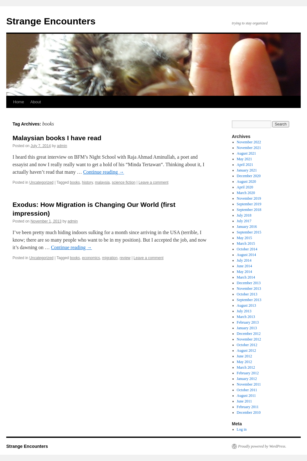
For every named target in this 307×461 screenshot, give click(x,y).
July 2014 (244, 260)
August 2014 (246, 255)
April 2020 (245, 187)
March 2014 (246, 277)
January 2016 (247, 226)
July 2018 (244, 215)
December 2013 (249, 283)
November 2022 (249, 142)
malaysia (102, 182)
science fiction (123, 182)
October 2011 (247, 390)
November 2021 (249, 148)
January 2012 (247, 378)
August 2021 (246, 153)
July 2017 (244, 221)
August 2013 (246, 305)
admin (62, 146)
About (35, 102)
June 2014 (244, 266)
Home (18, 102)
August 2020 (246, 181)
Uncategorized (41, 182)
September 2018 (249, 209)
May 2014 (244, 271)
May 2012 (244, 362)
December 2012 (249, 333)
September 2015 (249, 232)
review (125, 258)
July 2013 (244, 311)
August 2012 (246, 350)
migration (109, 258)
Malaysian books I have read (57, 137)
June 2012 (244, 356)
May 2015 (244, 238)
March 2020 (246, 193)
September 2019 (249, 204)
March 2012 (246, 367)
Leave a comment (153, 182)
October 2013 (247, 294)
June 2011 (244, 401)
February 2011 (248, 407)
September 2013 (249, 300)
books (75, 182)
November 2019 (249, 198)
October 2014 (247, 249)
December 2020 (249, 176)
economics (91, 258)
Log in (242, 429)
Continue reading (103, 172)
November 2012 (249, 339)
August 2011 (246, 395)
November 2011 (249, 384)
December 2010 (249, 412)
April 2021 (245, 164)
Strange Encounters (51, 21)
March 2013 (246, 317)
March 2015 (246, 243)
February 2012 (248, 373)
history (87, 182)
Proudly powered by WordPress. (262, 446)
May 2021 (244, 159)
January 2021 (247, 170)
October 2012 (247, 345)
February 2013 (248, 322)
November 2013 (249, 288)
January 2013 (247, 328)
